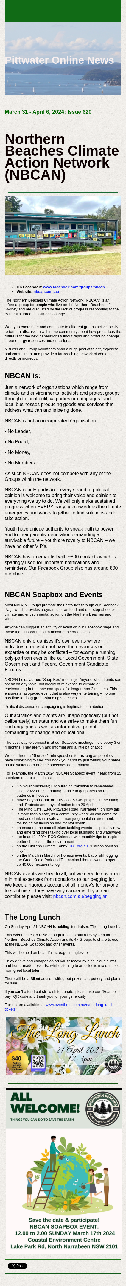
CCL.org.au (78, 846)
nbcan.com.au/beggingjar (80, 896)
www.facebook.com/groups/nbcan (74, 287)
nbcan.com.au (46, 291)
